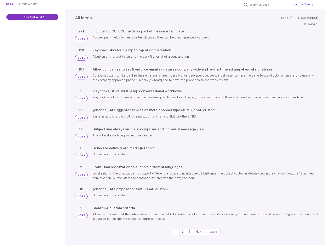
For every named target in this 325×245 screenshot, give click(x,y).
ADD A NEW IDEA (32, 17)
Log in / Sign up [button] (304, 4)
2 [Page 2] (183, 231)
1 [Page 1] (176, 231)
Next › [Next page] (200, 231)
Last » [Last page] (214, 231)
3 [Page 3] (189, 231)
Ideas (9, 4)
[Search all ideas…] (269, 4)
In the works (28, 4)
